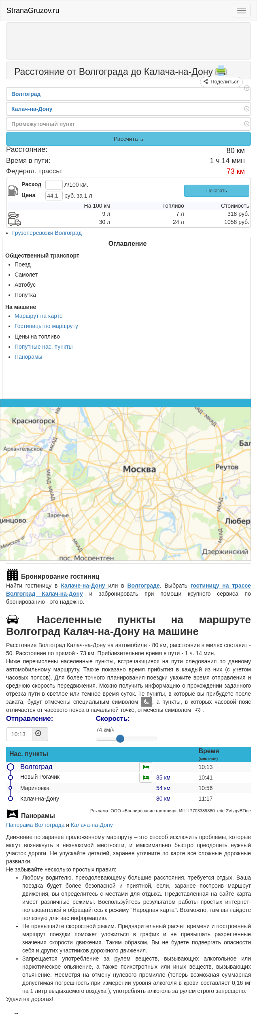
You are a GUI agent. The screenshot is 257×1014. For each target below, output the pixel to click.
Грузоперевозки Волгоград (47, 233)
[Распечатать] (221, 73)
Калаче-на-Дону (84, 585)
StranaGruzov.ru (32, 10)
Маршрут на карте (39, 316)
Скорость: (113, 718)
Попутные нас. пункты (44, 346)
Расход (31, 184)
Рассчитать (128, 139)
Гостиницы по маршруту (46, 326)
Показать (216, 191)
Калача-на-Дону (92, 825)
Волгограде (143, 585)
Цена (28, 195)
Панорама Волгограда (35, 825)
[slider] (120, 739)
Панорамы (28, 357)
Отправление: (29, 718)
